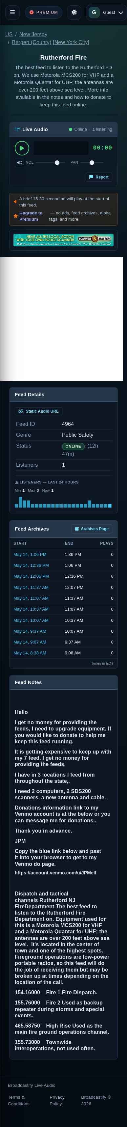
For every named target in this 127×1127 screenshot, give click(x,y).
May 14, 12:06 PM (31, 576)
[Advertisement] (61, 319)
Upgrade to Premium (30, 216)
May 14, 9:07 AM (29, 642)
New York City (71, 42)
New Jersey (33, 34)
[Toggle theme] (74, 12)
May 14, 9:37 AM (29, 631)
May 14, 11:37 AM (31, 587)
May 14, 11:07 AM (31, 598)
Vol (29, 162)
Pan (74, 162)
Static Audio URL (38, 411)
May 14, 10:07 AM (31, 620)
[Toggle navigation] (12, 12)
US (9, 34)
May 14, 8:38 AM (29, 652)
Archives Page (92, 529)
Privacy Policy (57, 1100)
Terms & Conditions (19, 1100)
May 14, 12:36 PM (31, 565)
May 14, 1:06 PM (30, 554)
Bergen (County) (32, 42)
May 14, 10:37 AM (31, 609)
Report (99, 177)
